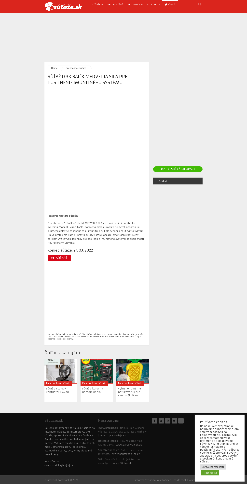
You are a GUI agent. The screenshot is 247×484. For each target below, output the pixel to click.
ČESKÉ (170, 4)
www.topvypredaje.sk (113, 435)
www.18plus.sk (122, 463)
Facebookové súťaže (75, 68)
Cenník (134, 4)
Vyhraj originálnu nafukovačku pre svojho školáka (129, 392)
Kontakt (152, 4)
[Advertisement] (123, 36)
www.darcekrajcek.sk (129, 444)
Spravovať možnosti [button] (213, 467)
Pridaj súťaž (115, 4)
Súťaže (96, 4)
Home (54, 68)
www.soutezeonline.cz (126, 453)
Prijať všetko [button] (210, 473)
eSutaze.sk (50, 480)
